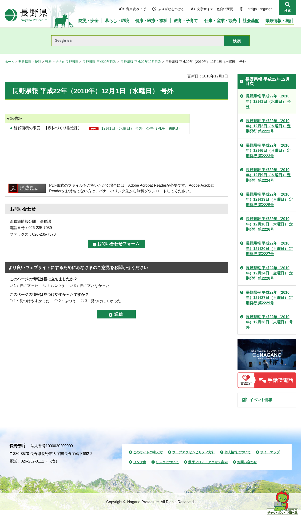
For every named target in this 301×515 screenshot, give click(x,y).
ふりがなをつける (171, 9)
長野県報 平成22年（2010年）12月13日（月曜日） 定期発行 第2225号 (269, 199)
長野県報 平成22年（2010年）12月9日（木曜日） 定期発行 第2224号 (268, 175)
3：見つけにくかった (103, 301)
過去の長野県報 (67, 62)
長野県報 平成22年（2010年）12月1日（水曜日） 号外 (268, 101)
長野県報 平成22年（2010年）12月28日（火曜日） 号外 (269, 322)
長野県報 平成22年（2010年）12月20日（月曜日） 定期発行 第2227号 (269, 248)
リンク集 (139, 467)
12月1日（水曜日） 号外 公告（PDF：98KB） (141, 128)
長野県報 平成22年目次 (99, 62)
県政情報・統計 (29, 62)
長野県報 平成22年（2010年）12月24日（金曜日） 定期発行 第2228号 (269, 273)
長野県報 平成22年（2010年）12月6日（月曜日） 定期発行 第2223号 (268, 150)
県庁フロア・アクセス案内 (208, 467)
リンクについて (167, 467)
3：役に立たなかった (92, 286)
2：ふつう (56, 286)
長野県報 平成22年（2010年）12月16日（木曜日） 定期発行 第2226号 (269, 224)
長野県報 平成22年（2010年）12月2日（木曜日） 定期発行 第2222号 (268, 126)
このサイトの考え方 (148, 457)
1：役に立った (26, 286)
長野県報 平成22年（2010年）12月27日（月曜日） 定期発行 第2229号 (269, 297)
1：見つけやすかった (32, 301)
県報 (48, 62)
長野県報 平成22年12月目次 (140, 62)
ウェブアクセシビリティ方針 (193, 457)
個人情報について (237, 457)
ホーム (10, 62)
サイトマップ (270, 457)
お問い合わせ (247, 467)
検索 (287, 10)
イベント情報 (264, 402)
